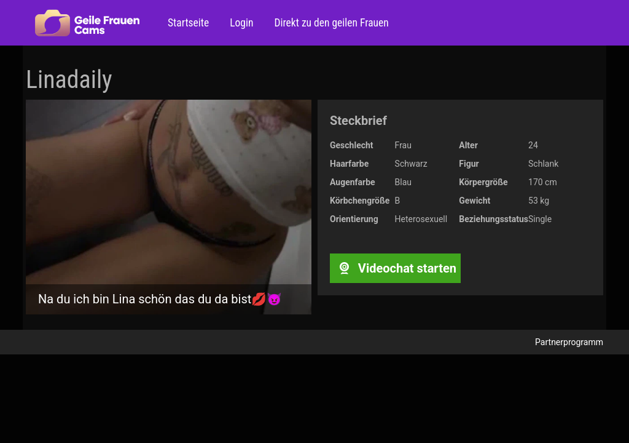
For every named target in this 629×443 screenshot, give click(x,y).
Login (240, 23)
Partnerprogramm (569, 342)
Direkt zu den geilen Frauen (330, 23)
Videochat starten (395, 268)
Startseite (188, 23)
